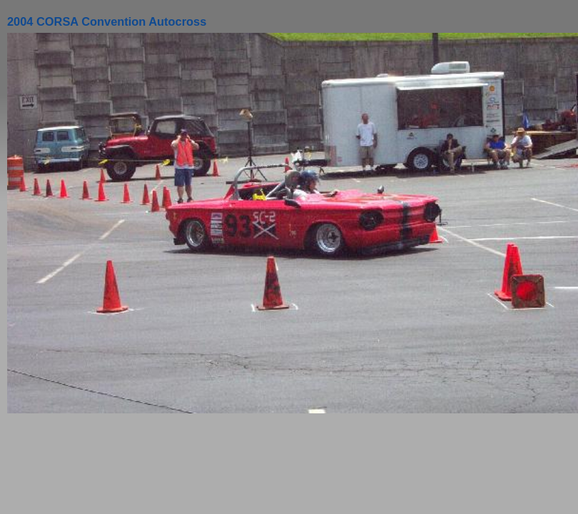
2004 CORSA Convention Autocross (106, 21)
